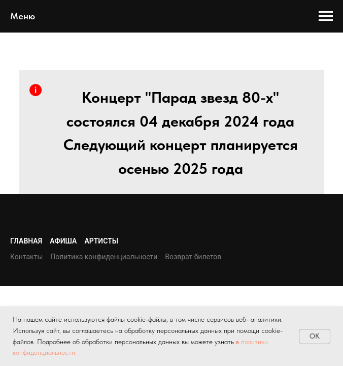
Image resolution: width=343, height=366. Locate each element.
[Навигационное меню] (326, 16)
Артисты (101, 241)
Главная (26, 241)
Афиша (63, 241)
